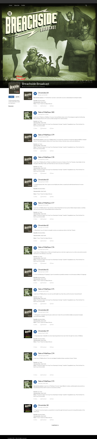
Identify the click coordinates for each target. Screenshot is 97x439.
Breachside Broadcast (35, 83)
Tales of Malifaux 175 (46, 289)
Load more (55, 425)
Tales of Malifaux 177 (46, 203)
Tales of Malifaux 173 (46, 381)
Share (11, 96)
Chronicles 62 (43, 225)
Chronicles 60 (43, 310)
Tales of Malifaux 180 (46, 112)
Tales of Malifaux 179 (46, 135)
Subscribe (16, 5)
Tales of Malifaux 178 (46, 157)
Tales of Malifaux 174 (46, 353)
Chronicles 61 (43, 270)
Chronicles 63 (43, 180)
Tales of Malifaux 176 (46, 247)
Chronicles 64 (43, 93)
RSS (17, 96)
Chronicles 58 (43, 405)
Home (10, 5)
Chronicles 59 (43, 331)
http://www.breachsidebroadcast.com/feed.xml (33, 86)
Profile (23, 5)
